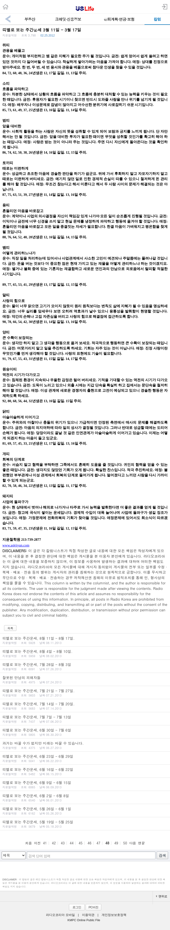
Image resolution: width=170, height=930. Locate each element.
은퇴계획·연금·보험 (119, 19)
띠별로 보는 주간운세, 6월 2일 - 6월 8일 (85, 797)
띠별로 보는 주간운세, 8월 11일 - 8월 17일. (85, 640)
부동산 (29, 19)
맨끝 (141, 843)
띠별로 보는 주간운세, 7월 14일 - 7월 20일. (85, 705)
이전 (37, 843)
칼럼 (157, 19)
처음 (28, 843)
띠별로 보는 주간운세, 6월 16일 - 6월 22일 (85, 771)
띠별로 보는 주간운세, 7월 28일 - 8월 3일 (85, 666)
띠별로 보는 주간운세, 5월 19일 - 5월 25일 (85, 823)
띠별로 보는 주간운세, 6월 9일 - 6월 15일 (85, 784)
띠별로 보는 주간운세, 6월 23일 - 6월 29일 (85, 758)
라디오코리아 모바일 (60, 915)
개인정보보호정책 (114, 915)
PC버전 (93, 907)
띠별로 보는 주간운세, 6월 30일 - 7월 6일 (85, 732)
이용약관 (88, 915)
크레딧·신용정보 (68, 19)
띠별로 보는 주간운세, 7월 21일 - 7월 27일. (85, 692)
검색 (162, 855)
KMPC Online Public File (83, 920)
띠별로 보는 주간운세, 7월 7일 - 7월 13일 (85, 718)
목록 (10, 628)
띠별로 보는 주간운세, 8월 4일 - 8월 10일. (85, 653)
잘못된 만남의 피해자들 (85, 679)
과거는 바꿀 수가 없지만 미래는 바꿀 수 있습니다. (85, 745)
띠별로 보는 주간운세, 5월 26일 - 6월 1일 (85, 810)
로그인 (76, 907)
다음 (132, 843)
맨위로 (161, 896)
